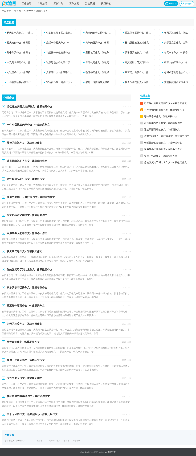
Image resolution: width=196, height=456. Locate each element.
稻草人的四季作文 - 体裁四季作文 (178, 62)
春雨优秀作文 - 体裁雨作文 (99, 62)
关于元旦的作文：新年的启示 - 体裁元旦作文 (178, 42)
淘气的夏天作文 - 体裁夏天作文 (99, 42)
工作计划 (58, 3)
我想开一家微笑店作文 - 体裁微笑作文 (60, 52)
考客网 (17, 11)
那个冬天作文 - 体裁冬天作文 (21, 52)
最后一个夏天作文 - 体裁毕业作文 (60, 42)
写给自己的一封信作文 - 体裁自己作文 (60, 82)
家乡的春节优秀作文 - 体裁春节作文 (99, 32)
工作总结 (26, 3)
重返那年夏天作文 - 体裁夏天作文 (139, 32)
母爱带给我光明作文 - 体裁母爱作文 (163, 142)
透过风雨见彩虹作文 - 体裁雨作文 (162, 129)
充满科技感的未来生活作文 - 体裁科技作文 (178, 82)
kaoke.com (103, 452)
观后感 (39, 441)
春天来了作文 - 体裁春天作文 (178, 52)
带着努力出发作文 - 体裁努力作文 (139, 72)
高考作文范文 (54, 441)
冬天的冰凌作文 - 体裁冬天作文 (178, 32)
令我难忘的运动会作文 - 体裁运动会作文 (178, 72)
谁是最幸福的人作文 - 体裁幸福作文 (163, 123)
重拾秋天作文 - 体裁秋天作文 (99, 52)
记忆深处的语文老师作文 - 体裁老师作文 (165, 103)
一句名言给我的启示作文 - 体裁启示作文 (21, 82)
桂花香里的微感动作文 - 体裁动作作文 (139, 42)
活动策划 (90, 3)
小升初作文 (20, 441)
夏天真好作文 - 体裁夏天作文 (21, 42)
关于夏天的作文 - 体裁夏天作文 (139, 52)
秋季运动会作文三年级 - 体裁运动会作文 (60, 62)
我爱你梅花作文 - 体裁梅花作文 (139, 82)
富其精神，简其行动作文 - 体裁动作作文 (139, 62)
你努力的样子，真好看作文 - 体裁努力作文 (166, 136)
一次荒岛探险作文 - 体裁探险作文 (21, 62)
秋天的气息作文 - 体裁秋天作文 (21, 32)
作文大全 (28, 11)
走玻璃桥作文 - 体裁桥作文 (21, 72)
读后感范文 (9, 441)
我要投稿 (173, 3)
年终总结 (42, 3)
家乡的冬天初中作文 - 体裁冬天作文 (163, 149)
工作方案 (74, 3)
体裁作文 (40, 11)
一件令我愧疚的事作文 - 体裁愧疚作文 (164, 110)
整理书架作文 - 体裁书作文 (99, 72)
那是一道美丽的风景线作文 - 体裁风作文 (99, 82)
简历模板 (106, 3)
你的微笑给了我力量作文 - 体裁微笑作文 (60, 32)
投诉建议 (188, 4)
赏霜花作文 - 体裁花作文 (59, 72)
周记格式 (76, 441)
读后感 (66, 441)
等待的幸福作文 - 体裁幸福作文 (160, 116)
